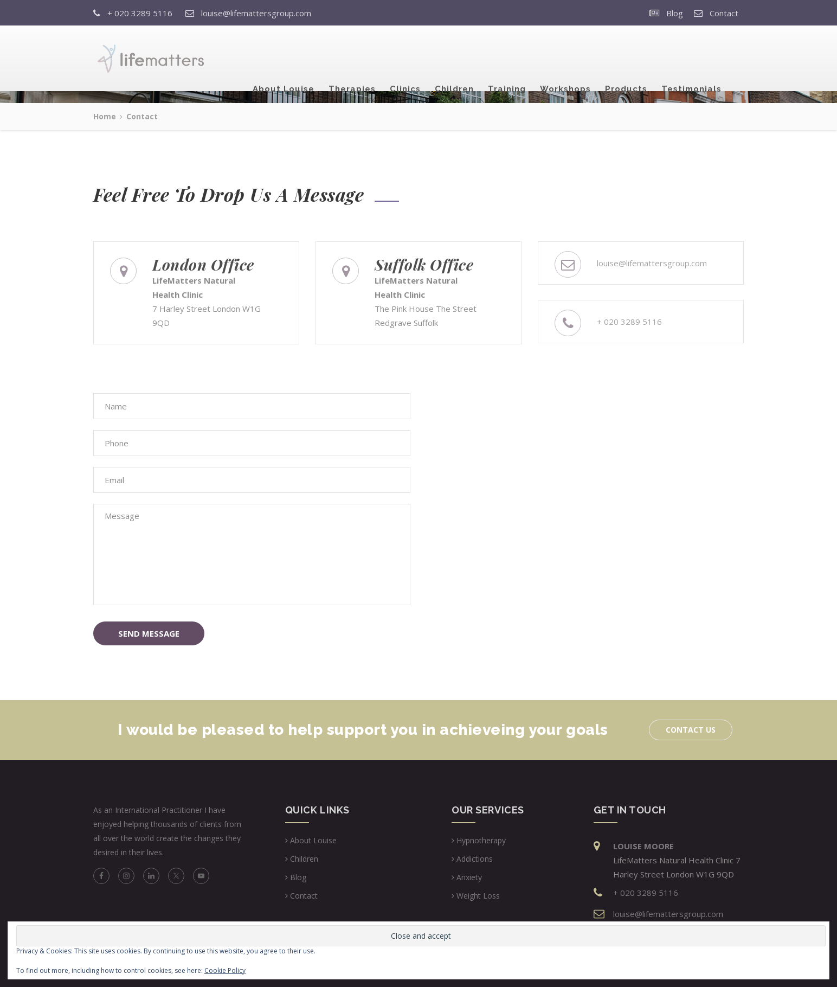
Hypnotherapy (481, 840)
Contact (724, 13)
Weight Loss (478, 895)
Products (626, 59)
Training (507, 59)
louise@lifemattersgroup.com (256, 13)
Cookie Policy (225, 970)
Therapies (352, 59)
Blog (674, 13)
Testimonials (691, 59)
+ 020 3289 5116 (139, 13)
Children (454, 59)
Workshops (565, 59)
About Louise (283, 59)
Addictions (474, 859)
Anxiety (469, 877)
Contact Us (691, 730)
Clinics (405, 59)
